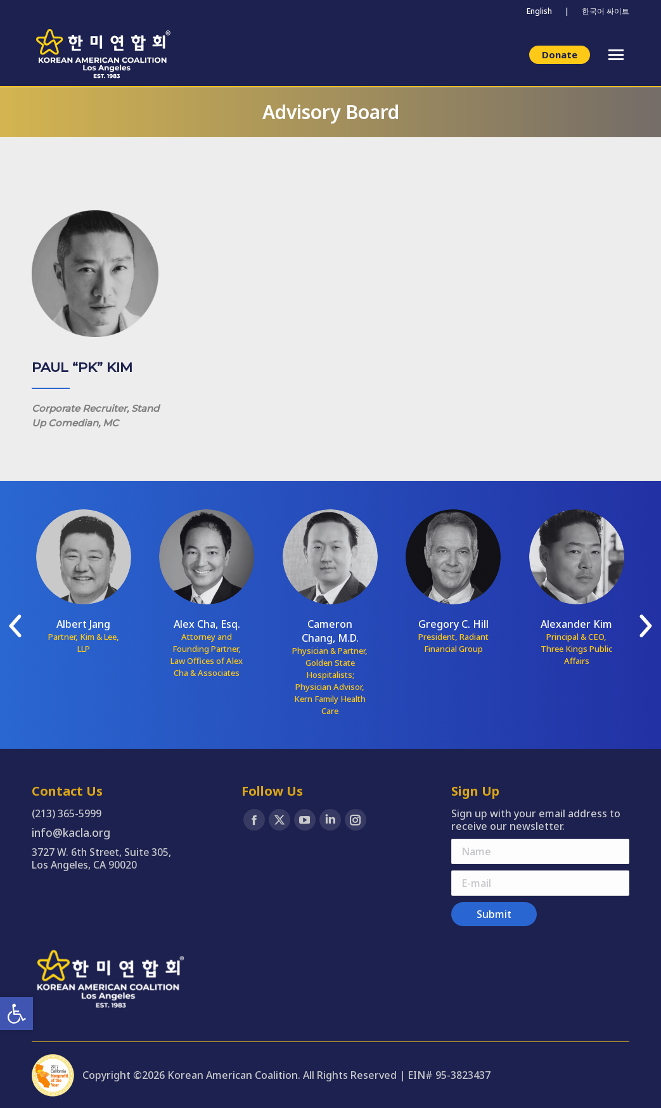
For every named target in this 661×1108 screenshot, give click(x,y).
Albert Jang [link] (83, 624)
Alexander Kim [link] (576, 624)
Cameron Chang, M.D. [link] (330, 631)
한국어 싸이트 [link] (605, 11)
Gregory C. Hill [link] (453, 624)
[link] (16, 1013)
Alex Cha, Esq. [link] (207, 624)
